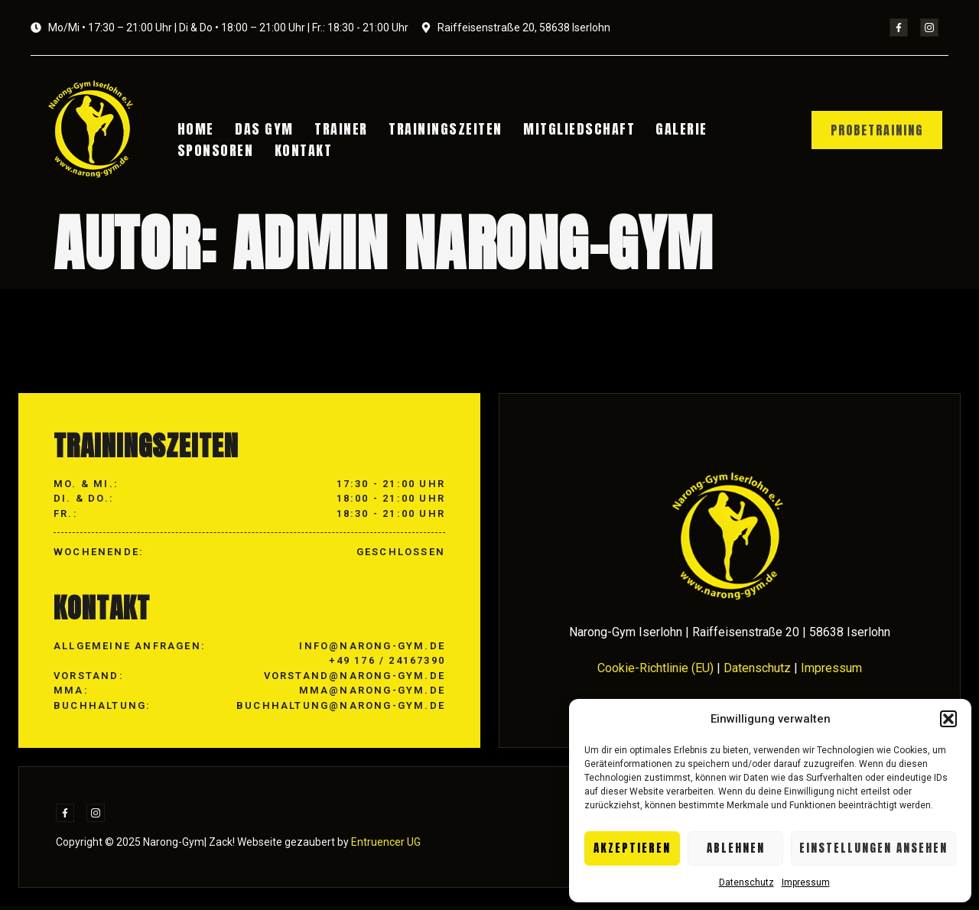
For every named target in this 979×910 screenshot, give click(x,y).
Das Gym (263, 129)
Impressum (806, 882)
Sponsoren (218, 148)
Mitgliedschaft (567, 129)
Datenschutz (746, 882)
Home (198, 129)
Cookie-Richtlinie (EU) (655, 671)
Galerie (667, 129)
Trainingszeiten (438, 129)
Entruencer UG (385, 846)
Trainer (336, 129)
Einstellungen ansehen (873, 847)
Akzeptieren (632, 847)
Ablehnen (736, 847)
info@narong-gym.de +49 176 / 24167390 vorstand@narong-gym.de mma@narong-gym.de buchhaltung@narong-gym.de (340, 678)
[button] (948, 718)
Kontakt (302, 148)
